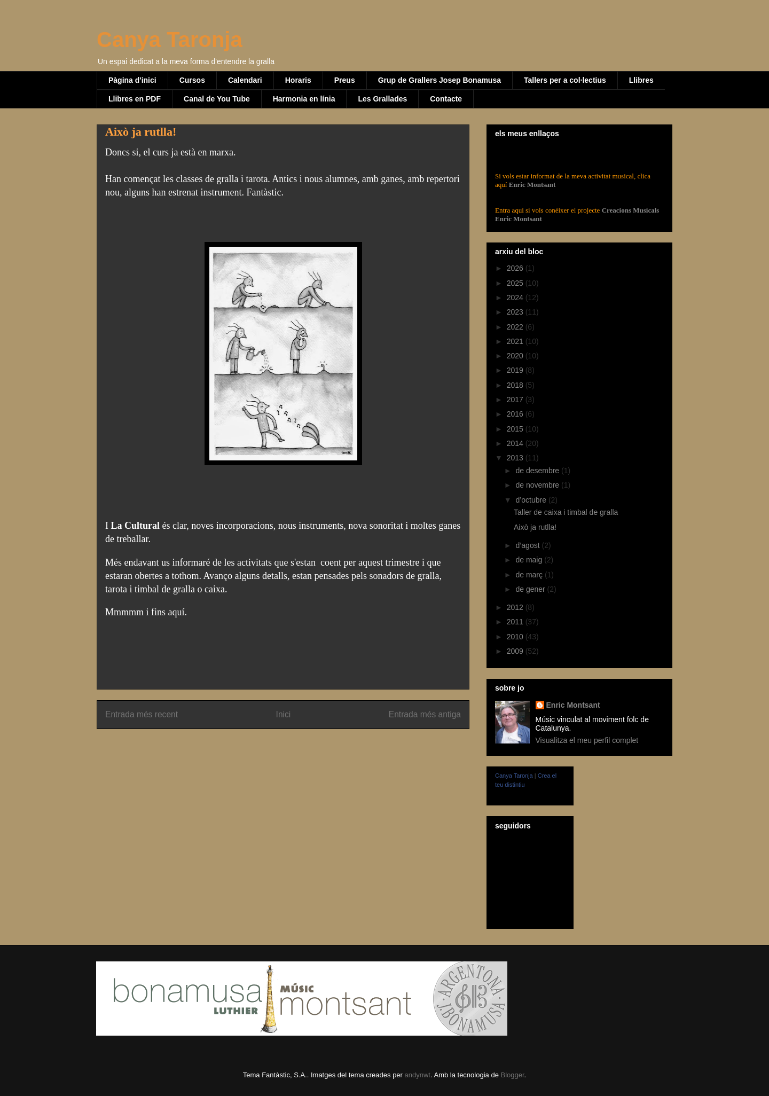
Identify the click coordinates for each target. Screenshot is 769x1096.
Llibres (641, 80)
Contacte (446, 99)
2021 (516, 341)
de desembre (538, 470)
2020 (516, 355)
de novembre (538, 485)
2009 (516, 651)
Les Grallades (382, 99)
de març (529, 574)
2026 (516, 268)
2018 (516, 385)
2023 (516, 312)
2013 (516, 457)
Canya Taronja (169, 39)
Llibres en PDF (134, 99)
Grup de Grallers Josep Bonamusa (439, 80)
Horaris (298, 80)
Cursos (192, 80)
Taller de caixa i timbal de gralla (566, 512)
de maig (529, 559)
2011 (516, 621)
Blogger (512, 1075)
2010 (516, 636)
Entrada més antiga (425, 714)
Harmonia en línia (304, 99)
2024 (516, 297)
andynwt (417, 1075)
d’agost (528, 545)
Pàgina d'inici (132, 80)
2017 (516, 399)
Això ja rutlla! (535, 527)
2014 (516, 443)
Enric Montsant (531, 185)
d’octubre (531, 500)
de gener (531, 589)
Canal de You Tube (217, 99)
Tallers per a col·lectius (565, 80)
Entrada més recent (141, 714)
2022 (516, 327)
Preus (344, 80)
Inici (283, 714)
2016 (516, 414)
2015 (516, 429)
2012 (516, 607)
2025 (516, 283)
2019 (516, 370)
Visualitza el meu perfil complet (587, 740)
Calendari (245, 80)
